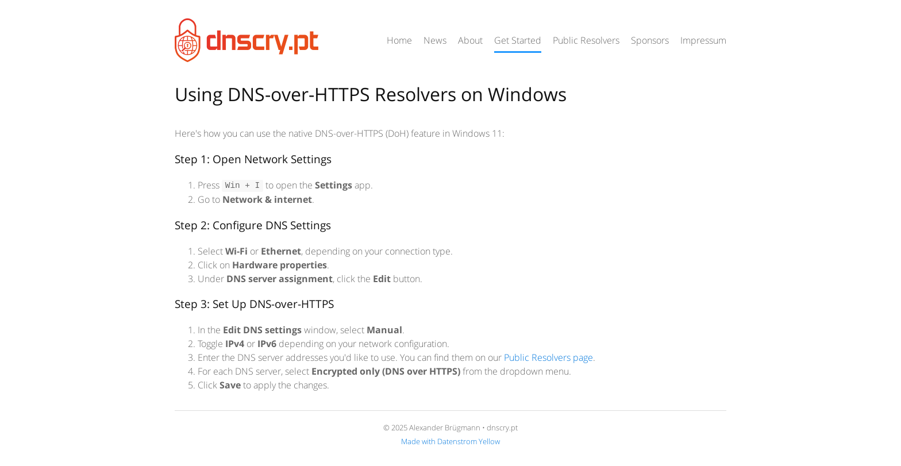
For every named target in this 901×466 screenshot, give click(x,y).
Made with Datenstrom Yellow (450, 441)
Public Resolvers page (548, 357)
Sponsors (650, 40)
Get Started (517, 40)
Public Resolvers (586, 40)
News (434, 40)
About (470, 40)
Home (399, 40)
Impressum (703, 40)
